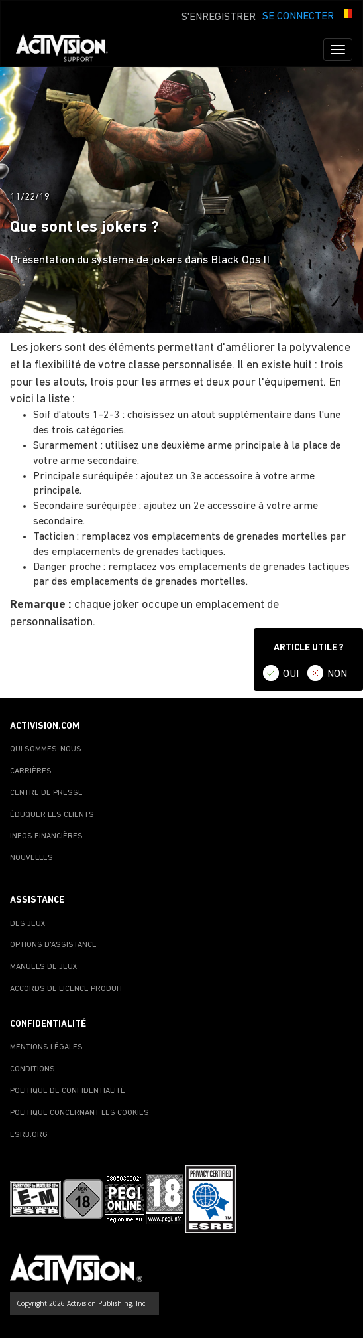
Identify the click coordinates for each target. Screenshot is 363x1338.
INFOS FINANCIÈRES (46, 836)
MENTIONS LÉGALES (46, 1047)
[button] (346, 15)
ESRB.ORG (29, 1135)
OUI (291, 674)
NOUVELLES (31, 858)
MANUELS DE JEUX (44, 967)
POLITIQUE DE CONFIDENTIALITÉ (67, 1091)
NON (337, 674)
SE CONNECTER (298, 16)
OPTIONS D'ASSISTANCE (53, 945)
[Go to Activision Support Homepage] (69, 49)
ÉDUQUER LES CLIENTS (52, 815)
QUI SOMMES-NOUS (45, 749)
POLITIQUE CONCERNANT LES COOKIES (79, 1113)
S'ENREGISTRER (219, 17)
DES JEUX (28, 924)
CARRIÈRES (31, 771)
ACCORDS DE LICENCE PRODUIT (66, 989)
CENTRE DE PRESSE (46, 793)
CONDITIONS (32, 1069)
